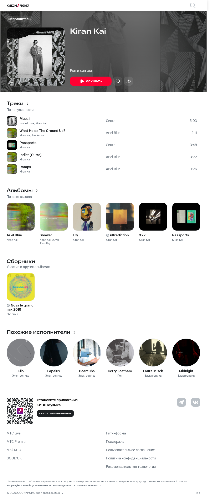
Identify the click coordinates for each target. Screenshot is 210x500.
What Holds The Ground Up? (42, 130)
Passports (28, 142)
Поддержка (115, 441)
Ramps (25, 167)
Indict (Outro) (31, 155)
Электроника (20, 376)
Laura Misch (153, 371)
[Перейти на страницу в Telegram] (181, 402)
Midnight (186, 371)
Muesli (25, 118)
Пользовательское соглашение (130, 450)
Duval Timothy (49, 242)
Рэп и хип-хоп (81, 70)
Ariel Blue (113, 132)
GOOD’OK (14, 458)
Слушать (91, 81)
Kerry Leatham (120, 371)
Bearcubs (87, 371)
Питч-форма (116, 433)
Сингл (110, 120)
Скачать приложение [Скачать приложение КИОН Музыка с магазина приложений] (55, 413)
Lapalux (53, 371)
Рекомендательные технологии (131, 466)
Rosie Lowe (27, 123)
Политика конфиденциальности (131, 458)
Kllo (21, 371)
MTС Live (14, 433)
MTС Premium (17, 441)
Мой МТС (14, 450)
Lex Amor (38, 135)
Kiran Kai (41, 123)
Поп (120, 376)
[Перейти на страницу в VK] (195, 402)
